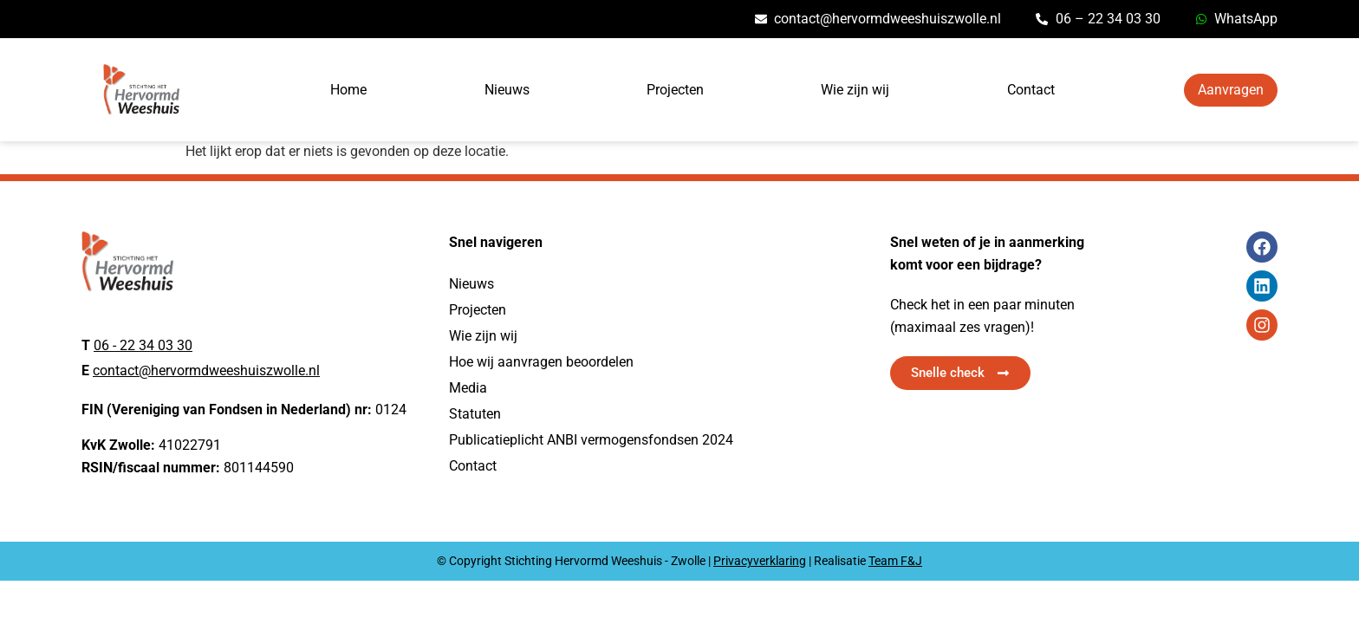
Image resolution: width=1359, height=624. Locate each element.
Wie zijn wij (855, 89)
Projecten (675, 89)
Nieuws (507, 89)
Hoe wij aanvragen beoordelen (541, 362)
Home (348, 89)
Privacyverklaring (759, 561)
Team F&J (895, 561)
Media (468, 388)
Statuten (475, 414)
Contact (1031, 89)
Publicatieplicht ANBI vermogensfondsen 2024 (591, 440)
